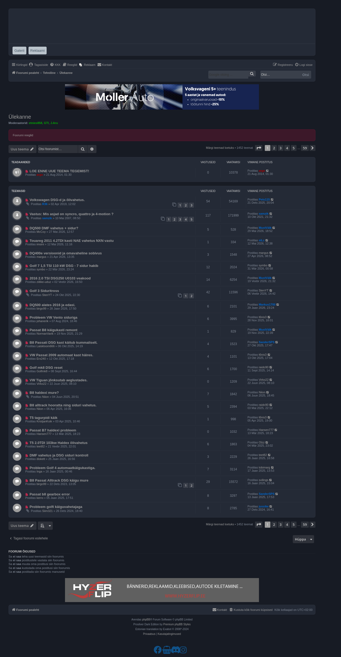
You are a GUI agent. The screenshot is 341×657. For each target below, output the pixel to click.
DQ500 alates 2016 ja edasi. (52, 305)
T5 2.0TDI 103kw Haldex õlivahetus (59, 443)
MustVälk (265, 227)
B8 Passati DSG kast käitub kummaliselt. (64, 342)
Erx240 (41, 358)
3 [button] (281, 148)
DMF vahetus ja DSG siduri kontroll (59, 455)
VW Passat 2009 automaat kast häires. (61, 355)
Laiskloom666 (45, 346)
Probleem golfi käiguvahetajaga (56, 507)
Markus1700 (267, 304)
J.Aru (54, 123)
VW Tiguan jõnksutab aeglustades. (58, 380)
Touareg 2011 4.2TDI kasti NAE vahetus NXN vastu (72, 241)
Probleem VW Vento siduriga (54, 317)
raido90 (264, 367)
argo (39, 174)
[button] (258, 148)
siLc (262, 240)
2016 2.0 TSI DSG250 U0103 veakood (60, 278)
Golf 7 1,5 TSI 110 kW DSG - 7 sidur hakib (64, 266)
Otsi (305, 74)
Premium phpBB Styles (177, 624)
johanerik (42, 321)
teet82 (40, 446)
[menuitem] (38, 65)
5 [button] (294, 148)
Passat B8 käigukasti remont (54, 330)
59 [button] (305, 148)
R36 (44, 204)
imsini (40, 244)
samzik (47, 218)
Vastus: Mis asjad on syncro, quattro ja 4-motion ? (71, 214)
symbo (40, 269)
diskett (40, 458)
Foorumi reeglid (23, 135)
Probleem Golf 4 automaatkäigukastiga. (62, 468)
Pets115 (264, 199)
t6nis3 (262, 317)
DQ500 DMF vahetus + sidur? (54, 228)
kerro (39, 497)
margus (41, 256)
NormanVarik (44, 333)
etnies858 (35, 123)
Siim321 (47, 510)
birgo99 (41, 308)
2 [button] (274, 148)
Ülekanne (20, 117)
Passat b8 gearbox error (50, 494)
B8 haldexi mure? (44, 393)
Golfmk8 (41, 371)
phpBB (146, 619)
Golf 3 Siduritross (44, 291)
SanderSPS (266, 342)
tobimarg (264, 467)
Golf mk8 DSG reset (46, 368)
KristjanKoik (44, 421)
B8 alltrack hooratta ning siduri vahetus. (63, 405)
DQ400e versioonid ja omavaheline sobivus (66, 253)
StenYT (47, 295)
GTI (46, 123)
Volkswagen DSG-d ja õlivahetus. (57, 200)
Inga (39, 471)
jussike (264, 506)
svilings (263, 480)
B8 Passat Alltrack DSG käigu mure (59, 480)
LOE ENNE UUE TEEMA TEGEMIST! (59, 171)
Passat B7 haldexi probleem (53, 430)
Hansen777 (43, 433)
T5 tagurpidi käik (44, 418)
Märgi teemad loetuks (220, 147)
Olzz (262, 442)
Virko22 (41, 383)
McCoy (41, 231)
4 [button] (287, 148)
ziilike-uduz (43, 281)
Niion (45, 396)
